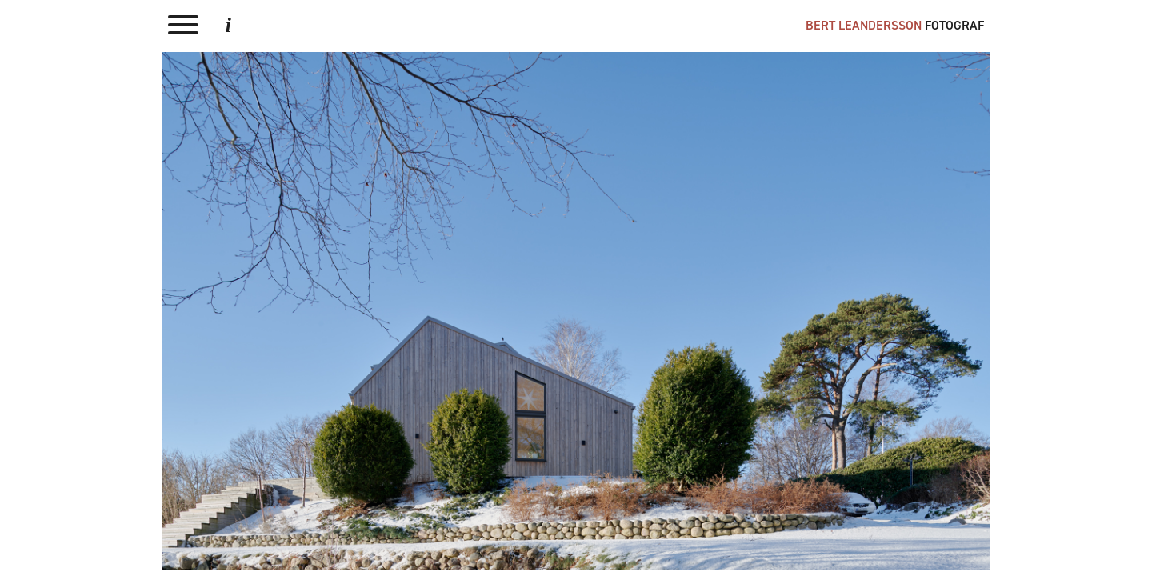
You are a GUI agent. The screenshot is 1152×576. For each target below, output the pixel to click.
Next (576, 311)
